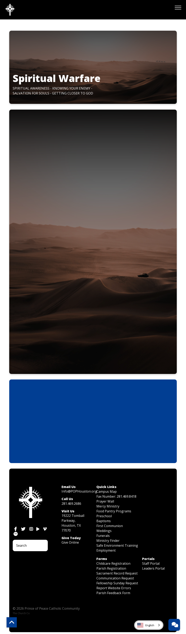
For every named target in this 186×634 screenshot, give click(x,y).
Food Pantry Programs (113, 511)
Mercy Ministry (107, 506)
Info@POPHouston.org (79, 491)
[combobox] (149, 625)
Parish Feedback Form (113, 593)
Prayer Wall (105, 501)
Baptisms (103, 521)
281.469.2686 (71, 503)
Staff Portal (151, 563)
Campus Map (106, 491)
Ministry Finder (108, 540)
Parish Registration (111, 568)
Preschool (104, 516)
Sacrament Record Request (117, 573)
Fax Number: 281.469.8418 (116, 496)
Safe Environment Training (117, 545)
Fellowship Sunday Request (117, 583)
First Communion (109, 526)
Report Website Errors (113, 588)
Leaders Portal (153, 568)
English (145, 625)
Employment (106, 550)
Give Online (70, 542)
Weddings (104, 531)
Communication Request (115, 578)
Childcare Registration (113, 563)
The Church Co (21, 613)
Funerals (103, 535)
